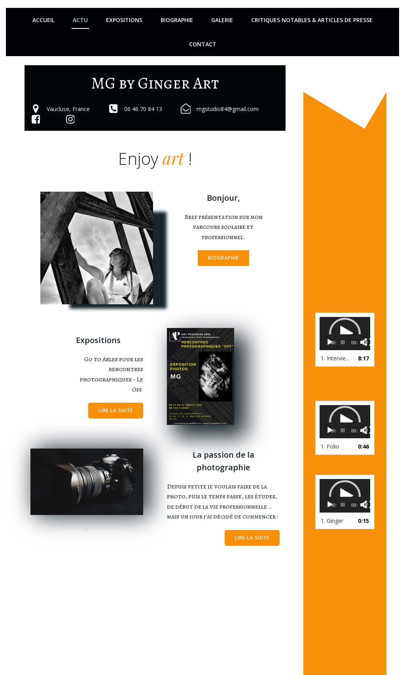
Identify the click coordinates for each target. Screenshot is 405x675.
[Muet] (364, 342)
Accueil (43, 20)
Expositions (124, 20)
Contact (202, 44)
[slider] (343, 342)
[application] (345, 333)
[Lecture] (330, 342)
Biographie (177, 20)
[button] (345, 333)
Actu (80, 20)
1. (337, 358)
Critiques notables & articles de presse (312, 20)
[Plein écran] (368, 342)
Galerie (222, 20)
